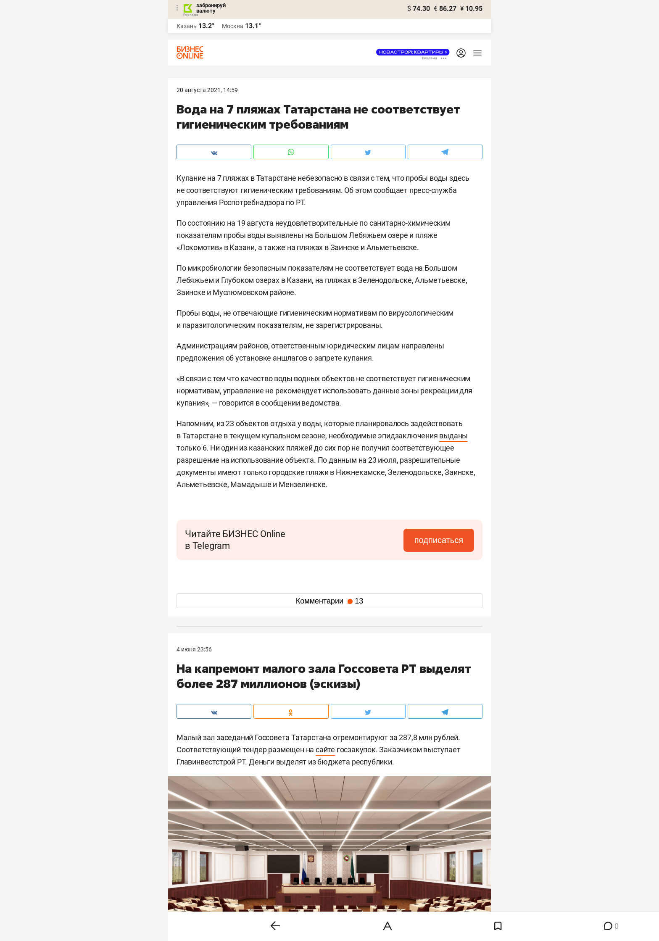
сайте (325, 749)
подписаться (438, 540)
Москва (232, 26)
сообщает (391, 190)
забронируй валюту (211, 8)
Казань (187, 26)
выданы (453, 435)
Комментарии (329, 601)
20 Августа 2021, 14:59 (207, 90)
